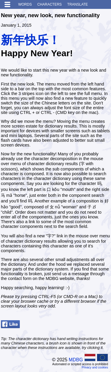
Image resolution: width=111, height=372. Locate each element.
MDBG (76, 359)
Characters (49, 4)
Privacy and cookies (95, 367)
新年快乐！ (30, 39)
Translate (77, 4)
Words (25, 4)
